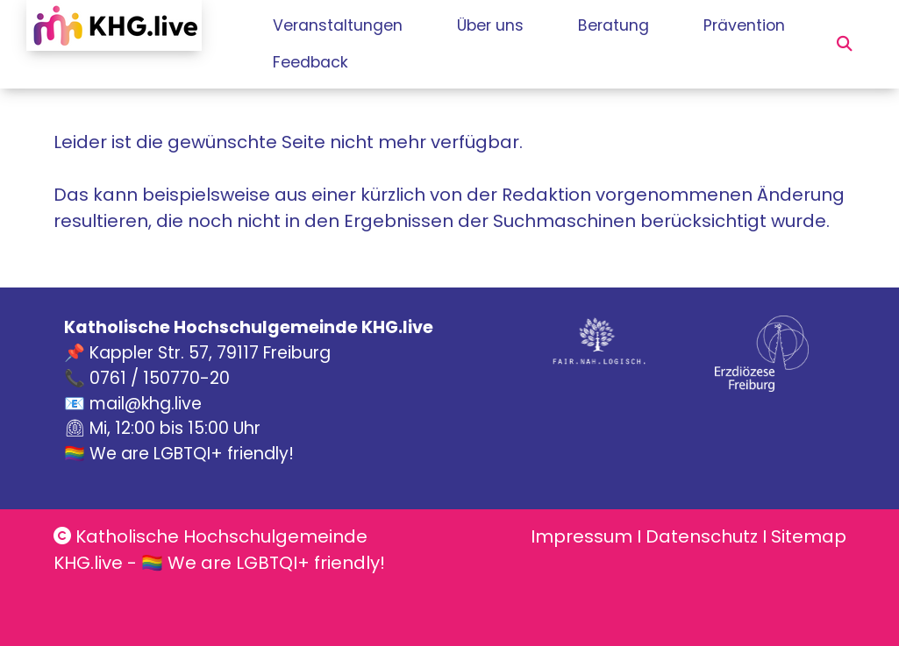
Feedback (446, 62)
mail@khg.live (145, 403)
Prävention (313, 62)
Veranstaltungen (340, 25)
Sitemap (808, 536)
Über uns (509, 25)
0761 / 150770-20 (159, 378)
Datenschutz (702, 536)
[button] (844, 43)
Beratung (649, 25)
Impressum (581, 536)
